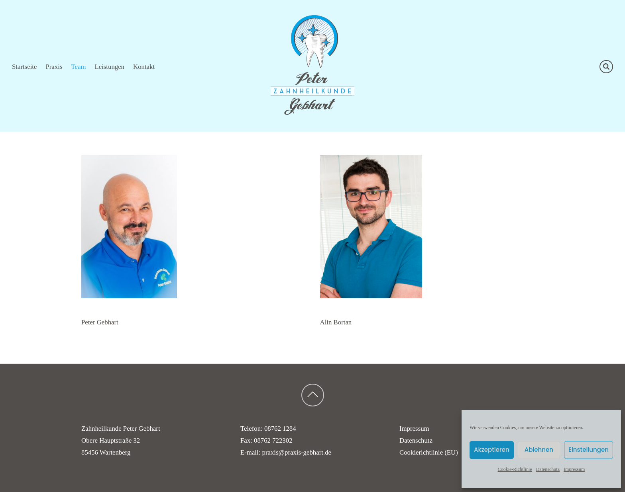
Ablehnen (539, 449)
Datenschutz (548, 469)
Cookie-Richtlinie (515, 469)
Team (78, 66)
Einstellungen (588, 449)
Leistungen (109, 66)
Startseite (24, 66)
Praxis (53, 66)
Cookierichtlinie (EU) (428, 452)
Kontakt (144, 66)
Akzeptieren (491, 449)
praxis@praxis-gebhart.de (296, 452)
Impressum (574, 469)
